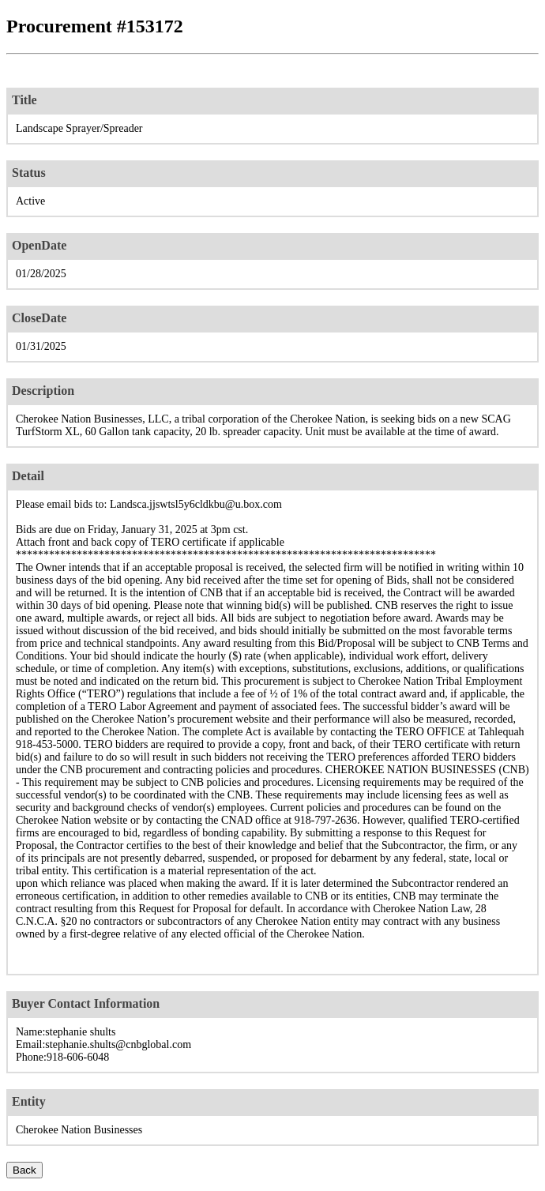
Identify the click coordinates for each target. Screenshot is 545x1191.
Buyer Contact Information (86, 1003)
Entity (29, 1101)
